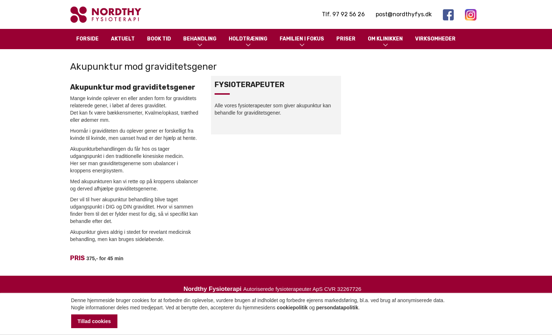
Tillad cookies (94, 321)
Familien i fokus (302, 42)
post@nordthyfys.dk (404, 14)
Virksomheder (435, 39)
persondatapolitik (337, 307)
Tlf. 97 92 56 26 (343, 14)
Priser (345, 39)
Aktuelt (123, 39)
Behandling (199, 42)
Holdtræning (248, 42)
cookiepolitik (292, 307)
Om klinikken (385, 42)
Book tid (159, 39)
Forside (87, 39)
